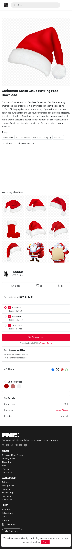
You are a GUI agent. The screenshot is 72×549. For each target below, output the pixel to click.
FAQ (4, 465)
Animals (6, 482)
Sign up (5, 519)
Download (36, 337)
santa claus (8, 137)
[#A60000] (6, 386)
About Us (6, 462)
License (5, 469)
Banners (6, 489)
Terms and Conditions (12, 455)
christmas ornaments (24, 143)
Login (4, 516)
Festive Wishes (61, 410)
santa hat (58, 137)
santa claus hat (23, 137)
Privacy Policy (8, 458)
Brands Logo (8, 492)
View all (5, 499)
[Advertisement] (36, 170)
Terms (49, 343)
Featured (6, 509)
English (10, 531)
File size (36, 415)
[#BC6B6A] (13, 386)
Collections (7, 512)
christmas (7, 143)
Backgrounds (8, 485)
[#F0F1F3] (19, 386)
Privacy (43, 343)
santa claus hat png (42, 137)
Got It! (45, 542)
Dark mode (9, 524)
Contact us (7, 472)
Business (6, 495)
